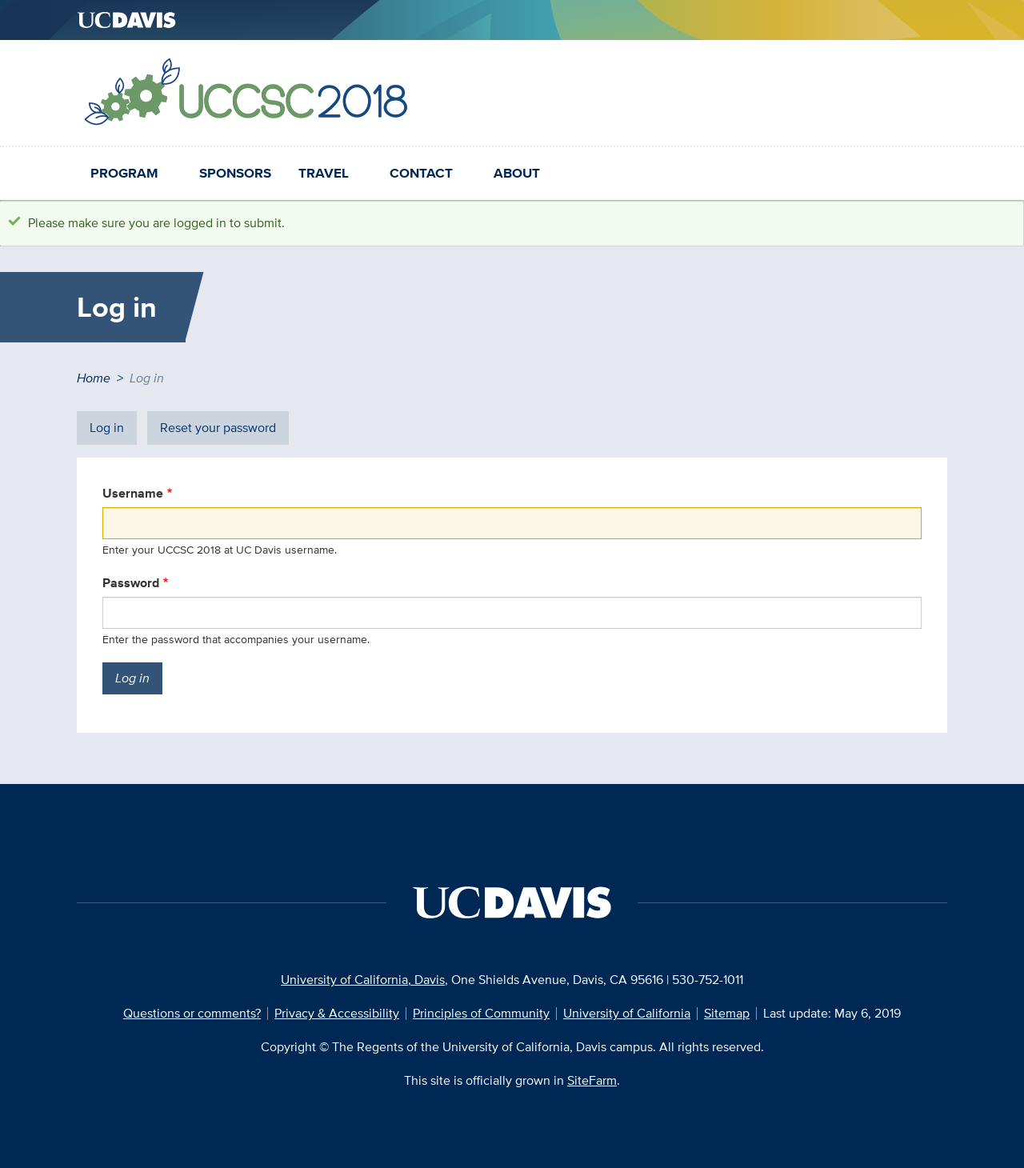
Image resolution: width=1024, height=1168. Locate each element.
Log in (113, 431)
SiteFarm (592, 1080)
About (517, 173)
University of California (626, 1013)
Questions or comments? (192, 1013)
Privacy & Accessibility (336, 1013)
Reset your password (218, 427)
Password (130, 583)
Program (124, 173)
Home (93, 378)
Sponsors (235, 173)
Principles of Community (481, 1013)
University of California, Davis (363, 979)
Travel (323, 173)
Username (132, 493)
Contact (421, 173)
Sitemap (727, 1013)
